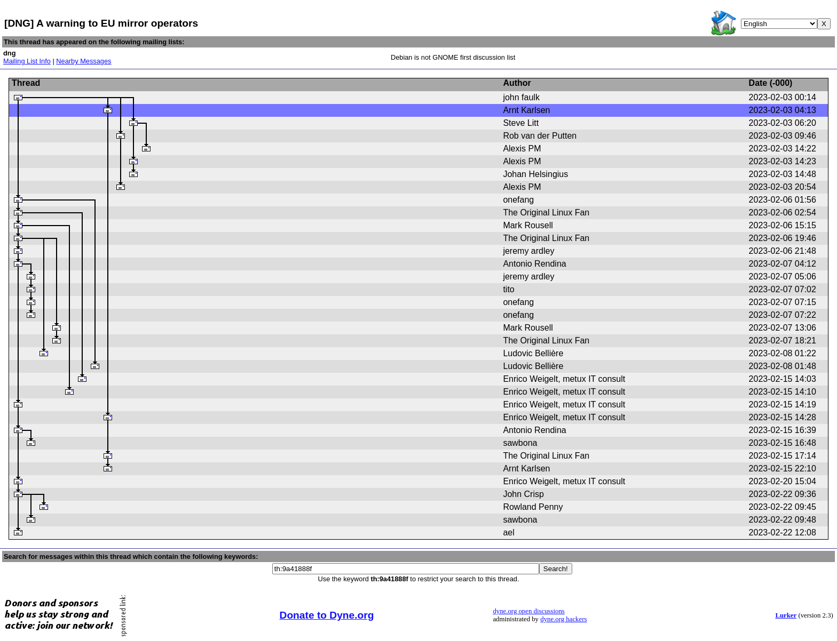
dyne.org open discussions (528, 611)
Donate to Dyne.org (327, 615)
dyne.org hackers (563, 619)
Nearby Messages (83, 61)
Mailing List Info (27, 61)
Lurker (785, 615)
